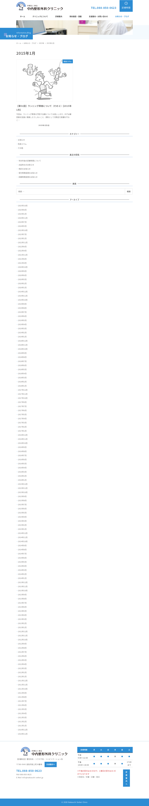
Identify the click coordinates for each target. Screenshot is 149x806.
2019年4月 (22, 324)
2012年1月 (22, 676)
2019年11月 (23, 296)
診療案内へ (126, 778)
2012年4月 (22, 664)
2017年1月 (22, 431)
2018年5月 (22, 369)
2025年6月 (22, 210)
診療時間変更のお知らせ (28, 177)
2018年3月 (22, 377)
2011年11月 (23, 684)
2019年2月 (22, 332)
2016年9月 (22, 447)
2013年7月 (22, 603)
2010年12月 (23, 730)
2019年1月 (22, 336)
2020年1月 (22, 287)
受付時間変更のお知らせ (28, 173)
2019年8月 (22, 308)
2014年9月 (22, 545)
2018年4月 (22, 373)
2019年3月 (22, 328)
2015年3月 (22, 521)
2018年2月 (22, 381)
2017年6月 (22, 410)
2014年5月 (22, 562)
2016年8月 (22, 451)
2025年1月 (22, 214)
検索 (129, 191)
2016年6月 (22, 459)
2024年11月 (23, 218)
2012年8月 (22, 648)
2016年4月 (22, 467)
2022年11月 (23, 242)
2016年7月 (22, 455)
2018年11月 (23, 345)
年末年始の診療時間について (30, 161)
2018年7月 (22, 361)
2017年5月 (22, 414)
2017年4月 (22, 418)
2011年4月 (22, 713)
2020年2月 (22, 283)
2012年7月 (22, 652)
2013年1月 (22, 627)
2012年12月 (23, 631)
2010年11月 (23, 734)
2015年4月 (22, 517)
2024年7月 (22, 222)
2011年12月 (23, 680)
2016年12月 (23, 435)
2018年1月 (22, 386)
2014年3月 (22, 570)
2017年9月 (22, 402)
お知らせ (21, 140)
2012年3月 (22, 668)
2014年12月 (23, 533)
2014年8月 (22, 549)
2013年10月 (23, 590)
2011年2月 (22, 721)
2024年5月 (22, 226)
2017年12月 (23, 390)
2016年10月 (23, 443)
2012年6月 (22, 656)
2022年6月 (22, 246)
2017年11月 (23, 394)
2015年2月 (22, 525)
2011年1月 (22, 725)
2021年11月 (23, 255)
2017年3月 (22, 422)
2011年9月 (22, 693)
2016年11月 (23, 439)
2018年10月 (23, 349)
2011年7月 (22, 701)
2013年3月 (22, 619)
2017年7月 (22, 406)
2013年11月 (23, 586)
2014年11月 (23, 537)
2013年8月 (22, 598)
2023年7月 (22, 234)
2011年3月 (22, 717)
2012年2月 (22, 672)
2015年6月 (22, 508)
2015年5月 (22, 513)
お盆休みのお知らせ (26, 165)
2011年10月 (23, 689)
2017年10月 (23, 398)
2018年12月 (23, 341)
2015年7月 (22, 504)
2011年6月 (22, 705)
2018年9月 (22, 353)
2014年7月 (22, 553)
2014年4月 (22, 566)
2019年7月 (22, 312)
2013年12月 (23, 582)
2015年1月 (22, 529)
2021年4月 (22, 263)
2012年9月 (22, 644)
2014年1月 (22, 578)
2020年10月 (23, 267)
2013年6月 (22, 607)
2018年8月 (22, 357)
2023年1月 (22, 238)
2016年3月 (22, 472)
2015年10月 (23, 492)
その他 (20, 148)
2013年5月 (22, 611)
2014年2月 (22, 574)
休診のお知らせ (25, 169)
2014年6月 (22, 558)
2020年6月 (22, 275)
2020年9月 (22, 271)
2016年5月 (22, 463)
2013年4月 (22, 615)
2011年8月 (22, 697)
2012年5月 (22, 660)
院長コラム (22, 144)
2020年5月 (22, 279)
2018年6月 (22, 365)
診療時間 (126, 7)
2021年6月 (22, 259)
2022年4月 (22, 250)
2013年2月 (22, 623)
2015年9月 (22, 496)
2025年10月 (23, 205)
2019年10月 (23, 300)
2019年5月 (22, 320)
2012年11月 (23, 635)
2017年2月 (22, 427)
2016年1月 (22, 480)
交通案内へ (50, 764)
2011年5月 (22, 709)
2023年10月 (23, 230)
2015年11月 (23, 488)
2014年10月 (23, 541)
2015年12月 (23, 484)
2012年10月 (23, 639)
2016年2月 (22, 476)
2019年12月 (23, 291)
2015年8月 (22, 500)
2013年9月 (22, 594)
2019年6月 (22, 316)
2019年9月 (22, 304)
